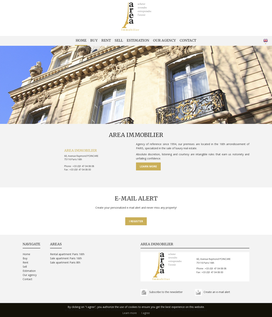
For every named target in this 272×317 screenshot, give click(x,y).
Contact (188, 40)
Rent (106, 40)
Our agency (164, 40)
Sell (119, 40)
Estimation (138, 40)
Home (81, 40)
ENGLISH (265, 40)
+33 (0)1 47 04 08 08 (83, 166)
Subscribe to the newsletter (166, 292)
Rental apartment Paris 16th (67, 254)
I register (136, 221)
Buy (94, 40)
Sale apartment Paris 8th (65, 262)
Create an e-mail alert (217, 292)
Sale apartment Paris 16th (66, 258)
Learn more (148, 166)
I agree (145, 313)
